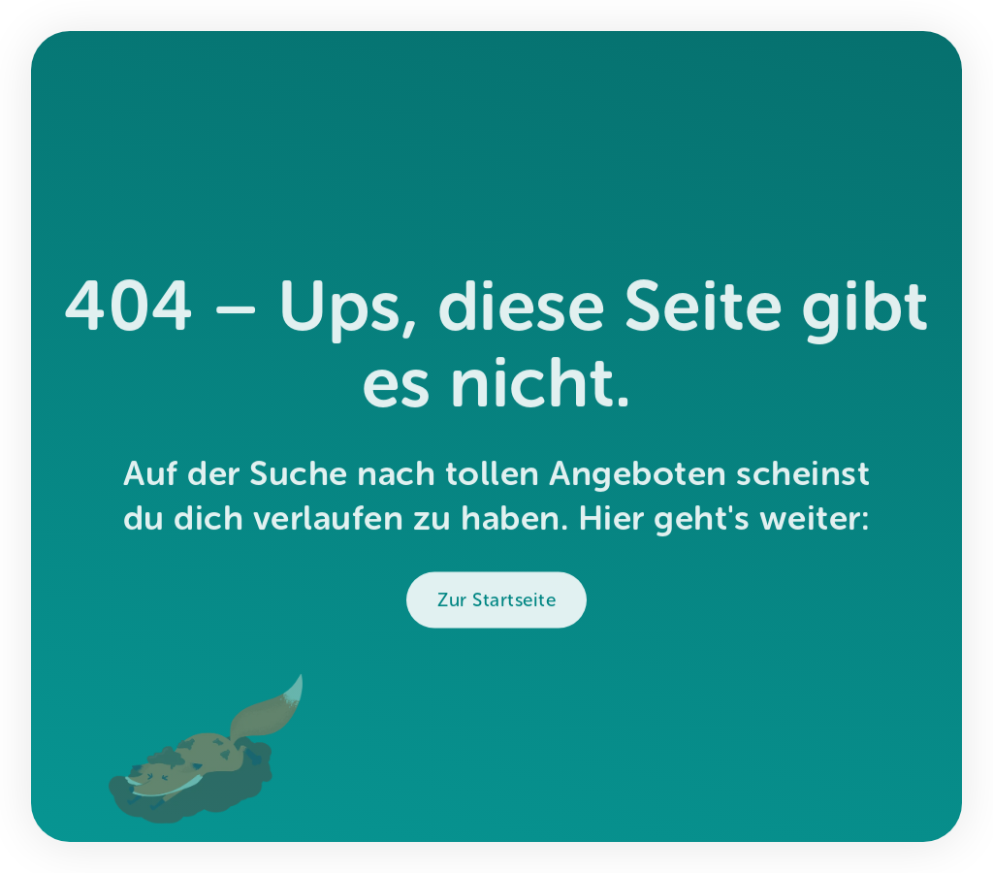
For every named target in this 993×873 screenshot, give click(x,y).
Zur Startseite (496, 608)
